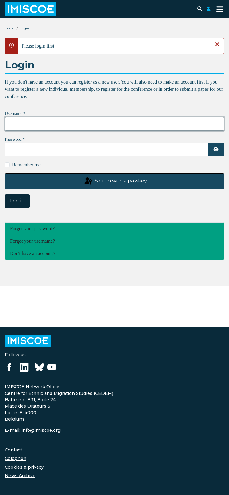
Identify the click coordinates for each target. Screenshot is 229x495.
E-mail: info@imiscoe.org (33, 430)
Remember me (26, 164)
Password (15, 139)
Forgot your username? (32, 241)
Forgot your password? (32, 228)
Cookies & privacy (24, 467)
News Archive (20, 475)
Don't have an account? (32, 253)
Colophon (15, 458)
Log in (17, 201)
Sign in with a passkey (115, 181)
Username (15, 113)
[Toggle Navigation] (220, 9)
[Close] (217, 44)
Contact (13, 450)
